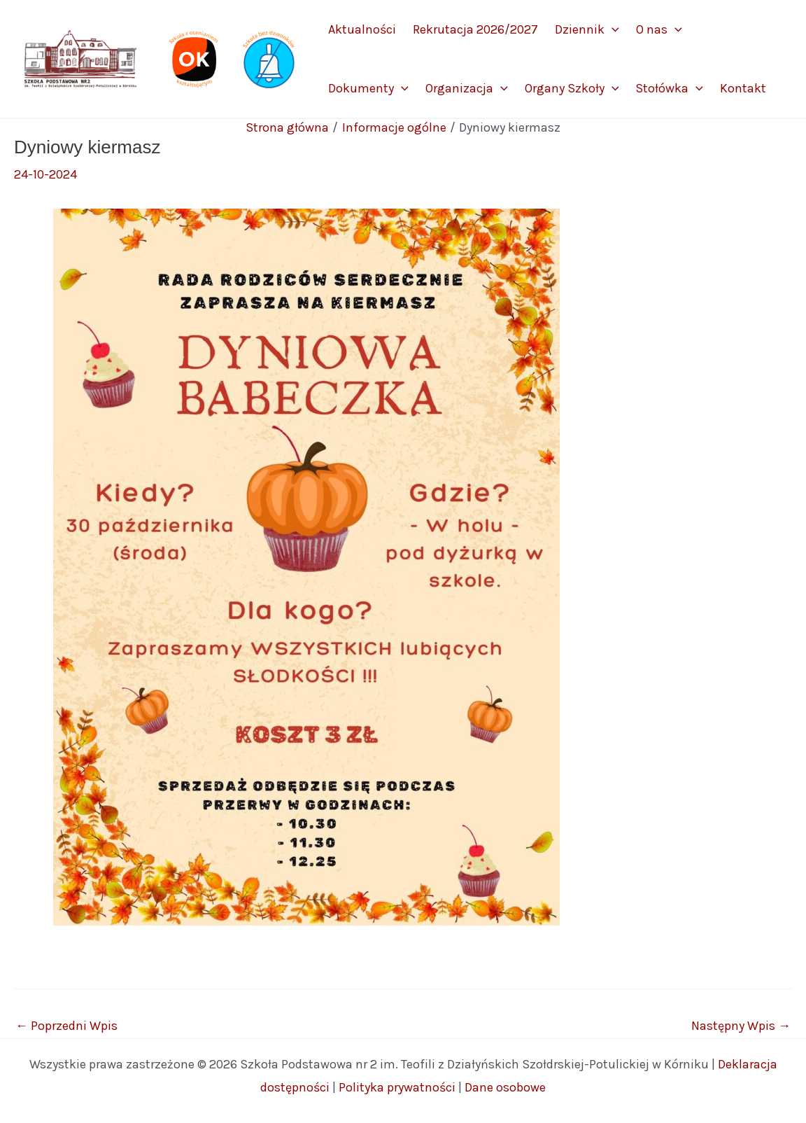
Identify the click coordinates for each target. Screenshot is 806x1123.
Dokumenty (368, 88)
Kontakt (743, 88)
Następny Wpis (741, 1025)
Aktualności (362, 29)
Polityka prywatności (397, 1087)
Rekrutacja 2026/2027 (475, 29)
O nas (659, 29)
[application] (611, 29)
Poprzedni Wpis (66, 1025)
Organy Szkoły (572, 88)
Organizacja (466, 88)
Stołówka (669, 88)
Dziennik (587, 29)
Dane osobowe (505, 1087)
